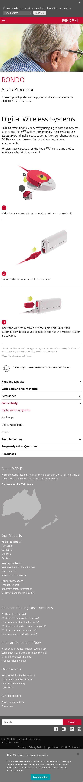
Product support (10, 584)
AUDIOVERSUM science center (17, 679)
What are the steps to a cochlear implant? (24, 626)
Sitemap (22, 747)
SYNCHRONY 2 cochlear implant (18, 567)
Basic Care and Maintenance (20, 389)
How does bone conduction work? (19, 634)
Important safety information (17, 588)
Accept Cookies (40, 778)
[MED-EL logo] (70, 20)
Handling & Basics (13, 381)
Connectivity (10, 403)
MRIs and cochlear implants (16, 656)
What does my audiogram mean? (19, 630)
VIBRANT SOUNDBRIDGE (14, 575)
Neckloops (8, 417)
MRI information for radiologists (18, 592)
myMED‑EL (7, 687)
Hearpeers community (13, 683)
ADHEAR (6, 557)
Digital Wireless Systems (16, 410)
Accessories (9, 396)
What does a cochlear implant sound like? (24, 648)
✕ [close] (79, 2)
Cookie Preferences (71, 747)
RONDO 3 (7, 545)
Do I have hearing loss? (14, 614)
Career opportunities (13, 702)
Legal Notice (52, 747)
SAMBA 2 (6, 553)
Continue (40, 12)
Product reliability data (14, 660)
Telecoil (6, 432)
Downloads (9, 454)
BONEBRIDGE (9, 571)
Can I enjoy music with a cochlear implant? (24, 652)
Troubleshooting (12, 439)
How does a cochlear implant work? (20, 622)
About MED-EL (12, 469)
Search (72, 722)
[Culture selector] (17, 13)
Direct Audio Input (12, 425)
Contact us (7, 706)
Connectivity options (12, 580)
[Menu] (3, 20)
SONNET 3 (7, 549)
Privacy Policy (36, 747)
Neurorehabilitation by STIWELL (18, 675)
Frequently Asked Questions (19, 446)
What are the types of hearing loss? (20, 618)
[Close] (77, 755)
